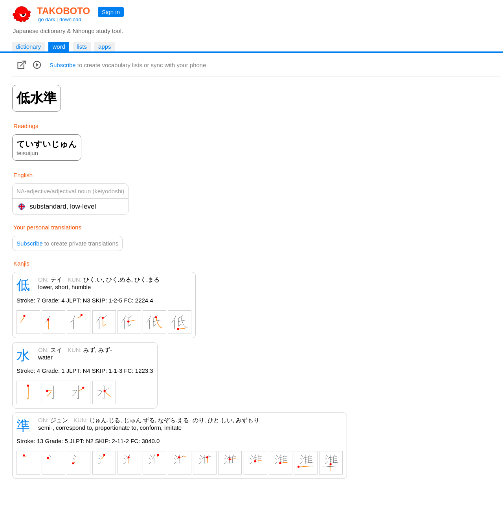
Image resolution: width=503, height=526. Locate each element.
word (58, 46)
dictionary (28, 46)
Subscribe (63, 65)
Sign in (111, 12)
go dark (46, 19)
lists (82, 46)
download (70, 19)
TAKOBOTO (63, 10)
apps (104, 46)
